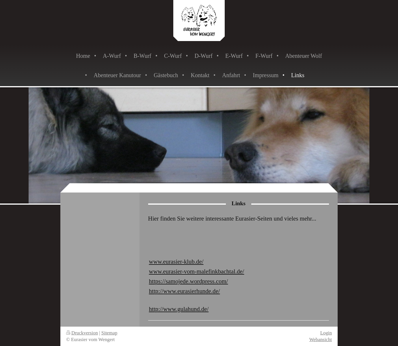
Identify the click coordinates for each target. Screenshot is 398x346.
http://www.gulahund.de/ (179, 309)
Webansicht (320, 339)
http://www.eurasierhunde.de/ (184, 291)
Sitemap (109, 333)
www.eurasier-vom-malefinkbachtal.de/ (196, 271)
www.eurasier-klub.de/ (176, 261)
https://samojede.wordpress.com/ (188, 281)
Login (326, 333)
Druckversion (82, 333)
